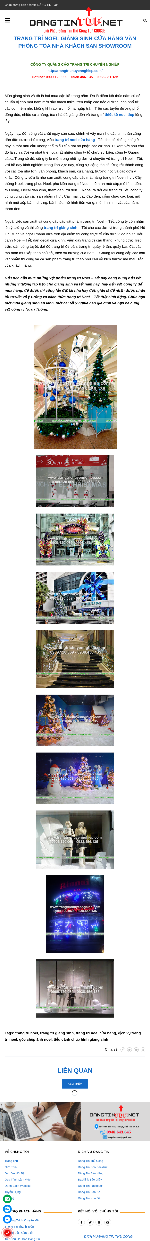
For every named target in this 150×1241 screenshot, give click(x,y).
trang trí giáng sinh (60, 228)
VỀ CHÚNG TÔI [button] (17, 1118)
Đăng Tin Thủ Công (90, 1127)
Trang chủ (11, 1127)
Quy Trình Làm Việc (17, 1146)
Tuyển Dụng (13, 1158)
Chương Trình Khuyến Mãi (22, 1186)
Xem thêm (75, 1083)
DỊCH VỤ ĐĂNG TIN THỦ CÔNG (108, 1203)
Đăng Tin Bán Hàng (91, 1139)
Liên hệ (9, 1164)
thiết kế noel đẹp (119, 115)
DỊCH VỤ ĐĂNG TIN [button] (93, 1118)
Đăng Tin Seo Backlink (92, 1133)
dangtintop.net (123, 1236)
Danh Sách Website (17, 1152)
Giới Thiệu (11, 1133)
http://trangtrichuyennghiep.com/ (75, 71)
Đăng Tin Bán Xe (89, 1158)
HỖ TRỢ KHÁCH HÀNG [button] (23, 1178)
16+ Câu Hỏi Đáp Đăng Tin (22, 1205)
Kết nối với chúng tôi (98, 1178)
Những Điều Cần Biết (19, 1199)
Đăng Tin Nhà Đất (89, 1164)
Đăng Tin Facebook (90, 1152)
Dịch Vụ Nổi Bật (15, 1139)
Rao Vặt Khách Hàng (18, 1211)
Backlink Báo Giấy (90, 1146)
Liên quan (75, 1070)
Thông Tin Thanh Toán (19, 1193)
